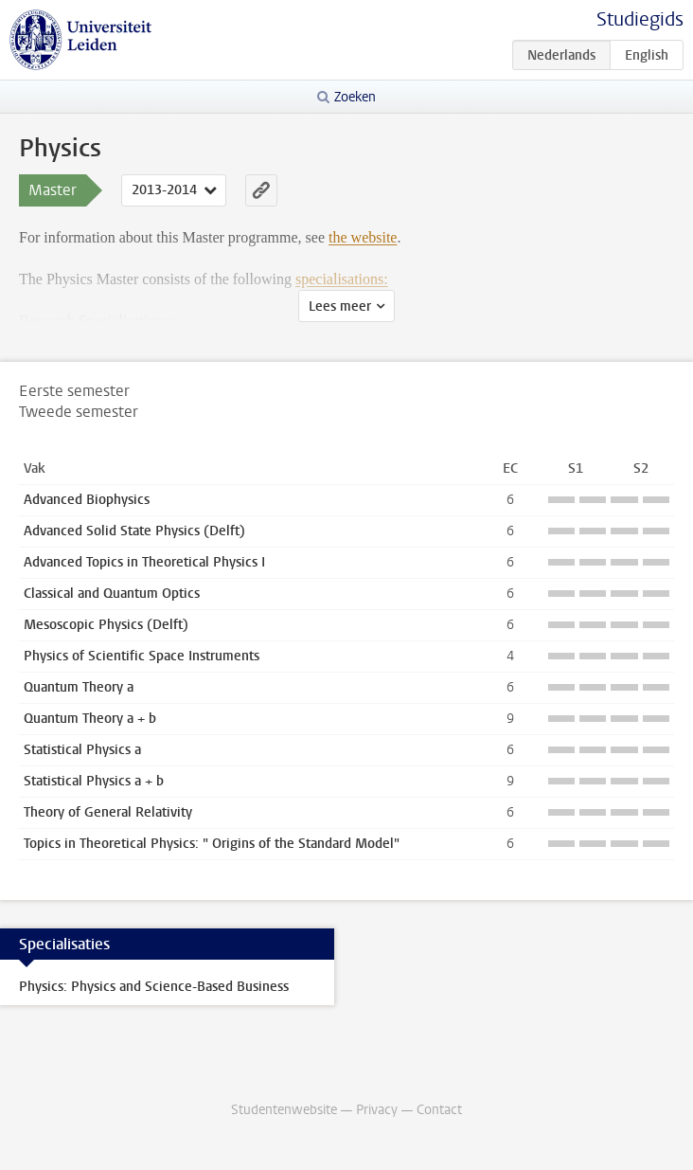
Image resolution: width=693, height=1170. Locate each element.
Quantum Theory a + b (90, 719)
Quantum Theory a (78, 687)
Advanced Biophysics (87, 500)
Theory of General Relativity (108, 812)
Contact (439, 1110)
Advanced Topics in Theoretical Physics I (144, 562)
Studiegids (640, 19)
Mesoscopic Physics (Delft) (106, 625)
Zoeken (355, 97)
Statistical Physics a (82, 750)
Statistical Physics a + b (94, 781)
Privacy (377, 1110)
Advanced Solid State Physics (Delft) (134, 531)
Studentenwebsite (284, 1110)
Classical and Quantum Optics (112, 594)
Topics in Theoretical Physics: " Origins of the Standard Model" (212, 844)
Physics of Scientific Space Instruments (141, 656)
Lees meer (340, 306)
